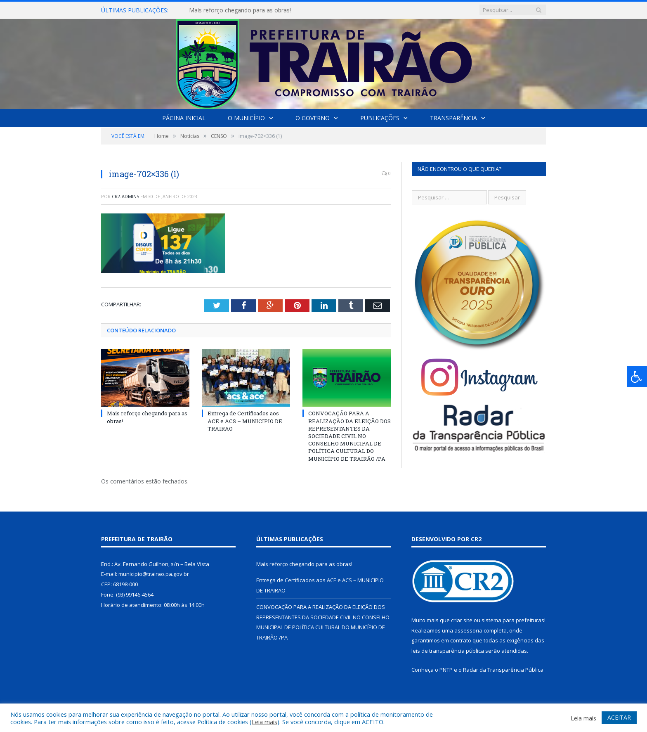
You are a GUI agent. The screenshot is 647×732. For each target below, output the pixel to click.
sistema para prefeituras (513, 620)
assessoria (468, 630)
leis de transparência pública (447, 650)
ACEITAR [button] (619, 717)
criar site (461, 620)
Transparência (453, 118)
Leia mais (264, 722)
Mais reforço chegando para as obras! (240, 10)
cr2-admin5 (125, 196)
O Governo (312, 118)
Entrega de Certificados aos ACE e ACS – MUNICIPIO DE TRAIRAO (245, 421)
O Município (246, 118)
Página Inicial (183, 118)
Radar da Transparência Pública (503, 669)
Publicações (379, 118)
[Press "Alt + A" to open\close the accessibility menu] (637, 376)
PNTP (446, 669)
